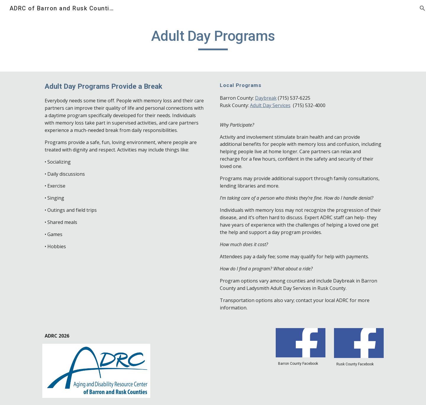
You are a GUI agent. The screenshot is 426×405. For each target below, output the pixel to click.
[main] (213, 39)
